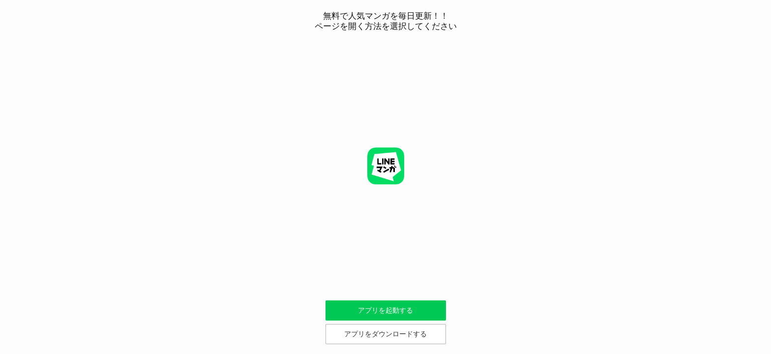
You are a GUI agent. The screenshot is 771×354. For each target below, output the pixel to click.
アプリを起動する (385, 310)
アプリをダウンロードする (385, 334)
